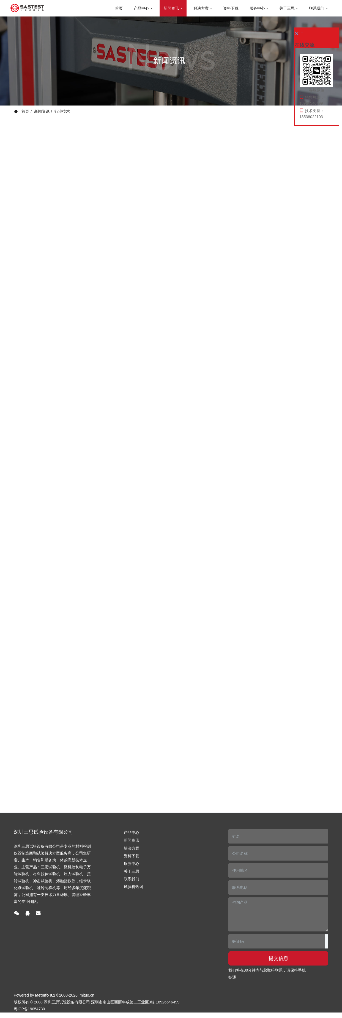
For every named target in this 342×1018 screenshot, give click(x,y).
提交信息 (278, 958)
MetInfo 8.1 (45, 995)
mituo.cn (87, 995)
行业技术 (62, 111)
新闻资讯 (42, 111)
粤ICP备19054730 (29, 1009)
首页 (119, 8)
